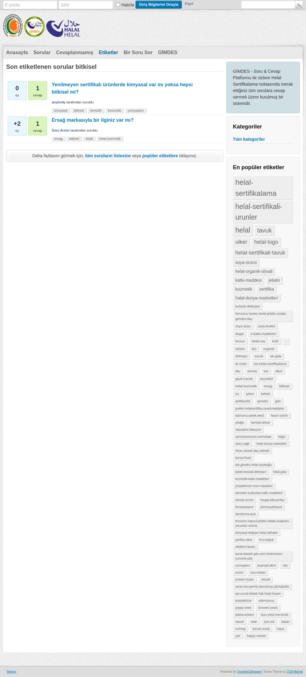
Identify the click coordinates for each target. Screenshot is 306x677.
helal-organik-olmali (253, 271)
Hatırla (127, 5)
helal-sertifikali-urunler (258, 212)
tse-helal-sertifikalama (270, 364)
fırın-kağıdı (266, 539)
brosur (240, 341)
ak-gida (275, 356)
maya (280, 629)
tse (266, 371)
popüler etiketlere (160, 155)
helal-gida (279, 472)
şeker (250, 394)
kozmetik (243, 289)
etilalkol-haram (245, 547)
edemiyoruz (266, 600)
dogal (239, 334)
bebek (265, 394)
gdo (278, 401)
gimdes (262, 401)
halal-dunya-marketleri (256, 298)
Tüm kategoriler (249, 139)
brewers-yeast (268, 607)
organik (268, 349)
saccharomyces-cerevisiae (253, 436)
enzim (239, 572)
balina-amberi (244, 614)
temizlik (96, 110)
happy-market (256, 636)
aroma (252, 371)
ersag (268, 386)
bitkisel (284, 386)
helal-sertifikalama (256, 187)
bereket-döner (260, 422)
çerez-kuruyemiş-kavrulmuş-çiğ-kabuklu (262, 586)
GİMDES (167, 52)
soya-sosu (243, 326)
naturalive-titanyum (248, 429)
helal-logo (266, 242)
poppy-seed (243, 607)
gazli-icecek (244, 379)
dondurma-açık (245, 514)
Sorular (41, 52)
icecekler (266, 379)
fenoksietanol (244, 507)
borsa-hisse (243, 457)
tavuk (264, 230)
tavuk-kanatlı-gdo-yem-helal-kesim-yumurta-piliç (259, 556)
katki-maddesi (248, 280)
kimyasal (60, 110)
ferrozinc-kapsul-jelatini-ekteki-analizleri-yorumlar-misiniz (262, 523)
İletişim (11, 671)
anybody (58, 102)
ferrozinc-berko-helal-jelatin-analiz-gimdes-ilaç (261, 316)
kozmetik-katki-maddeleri (252, 479)
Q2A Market (295, 671)
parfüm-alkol (243, 539)
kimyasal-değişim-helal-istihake (256, 532)
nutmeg (240, 629)
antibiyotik (242, 401)
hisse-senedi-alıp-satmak (252, 450)
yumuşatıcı (242, 565)
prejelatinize (243, 600)
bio (254, 349)
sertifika (266, 289)
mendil (265, 579)
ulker (241, 242)
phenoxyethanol (271, 507)
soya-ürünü (246, 262)
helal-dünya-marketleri (271, 443)
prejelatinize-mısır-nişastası (254, 486)
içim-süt (269, 621)
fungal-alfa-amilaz (272, 500)
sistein (240, 349)
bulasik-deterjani (247, 306)
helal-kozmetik (246, 386)
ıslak (254, 621)
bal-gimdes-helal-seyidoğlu (253, 465)
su (237, 394)
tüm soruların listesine (108, 155)
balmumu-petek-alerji (249, 415)
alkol (278, 371)
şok (237, 636)
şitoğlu (239, 422)
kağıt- (282, 436)
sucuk (259, 356)
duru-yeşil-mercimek (274, 614)
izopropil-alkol (266, 565)
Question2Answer (249, 671)
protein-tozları (244, 579)
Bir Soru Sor (138, 52)
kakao (286, 621)
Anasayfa (17, 52)
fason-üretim (279, 415)
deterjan (241, 356)
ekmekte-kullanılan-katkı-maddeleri (259, 493)
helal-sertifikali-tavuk (260, 253)
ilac (238, 371)
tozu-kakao (257, 572)
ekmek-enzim (244, 500)
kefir (275, 341)
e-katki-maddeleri (263, 334)
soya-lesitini (266, 326)
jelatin (274, 280)
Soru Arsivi (60, 130)
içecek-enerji (261, 629)
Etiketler (108, 52)
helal (242, 230)
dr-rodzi (241, 364)
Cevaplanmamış (74, 52)
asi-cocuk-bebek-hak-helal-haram (258, 593)
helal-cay (258, 341)
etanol (239, 621)
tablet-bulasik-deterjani (250, 472)
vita (285, 565)
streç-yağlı (242, 443)
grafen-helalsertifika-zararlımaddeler (259, 408)
